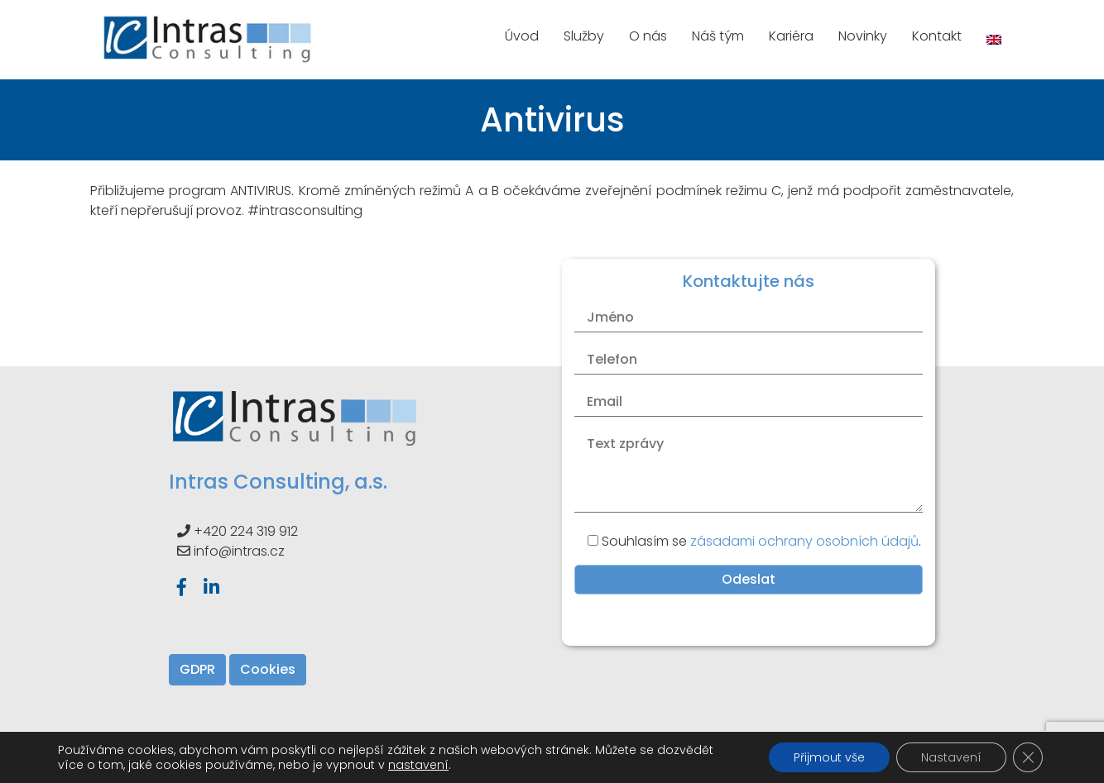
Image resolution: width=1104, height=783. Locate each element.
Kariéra (791, 35)
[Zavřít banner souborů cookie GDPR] (1028, 757)
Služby (584, 35)
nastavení (418, 764)
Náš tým (718, 35)
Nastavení (951, 757)
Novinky (862, 35)
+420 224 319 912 (246, 531)
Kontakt (937, 35)
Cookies (267, 669)
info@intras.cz (239, 551)
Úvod (522, 35)
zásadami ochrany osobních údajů (804, 541)
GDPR (197, 669)
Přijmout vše (829, 757)
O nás (648, 35)
